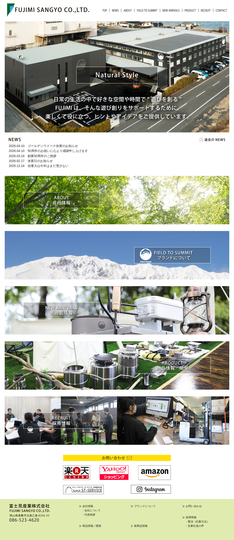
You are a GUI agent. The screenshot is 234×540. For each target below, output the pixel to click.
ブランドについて (145, 506)
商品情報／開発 (91, 525)
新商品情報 (141, 525)
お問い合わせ (194, 506)
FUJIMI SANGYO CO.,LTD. (48, 10)
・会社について (91, 510)
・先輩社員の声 (194, 525)
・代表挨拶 (88, 514)
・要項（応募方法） (197, 521)
